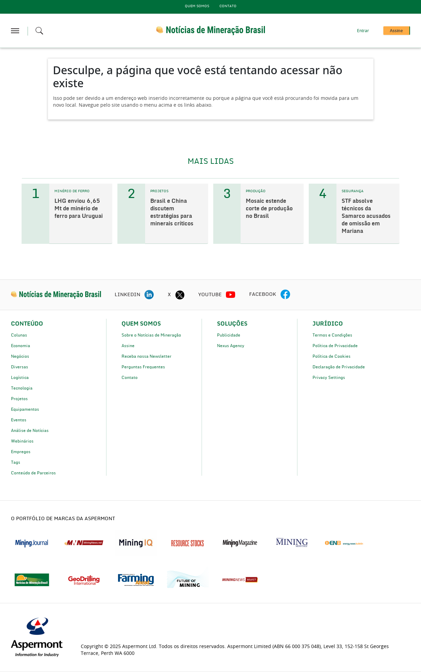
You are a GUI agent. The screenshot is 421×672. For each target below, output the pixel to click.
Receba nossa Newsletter (146, 356)
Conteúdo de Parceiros (33, 473)
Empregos (20, 452)
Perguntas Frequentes (143, 367)
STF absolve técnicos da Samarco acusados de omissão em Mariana (366, 216)
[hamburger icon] (15, 30)
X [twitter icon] (169, 294)
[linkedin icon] (149, 295)
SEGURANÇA (352, 191)
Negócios (20, 356)
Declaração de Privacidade (338, 367)
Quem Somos (197, 6)
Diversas (19, 367)
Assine (128, 346)
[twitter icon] (179, 295)
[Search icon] (39, 31)
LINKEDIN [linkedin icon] (127, 294)
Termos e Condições (332, 335)
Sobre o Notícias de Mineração (151, 335)
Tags (15, 462)
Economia (20, 346)
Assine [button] (396, 31)
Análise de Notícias (30, 431)
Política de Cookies (331, 356)
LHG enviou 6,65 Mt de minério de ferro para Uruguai (78, 208)
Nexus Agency (230, 346)
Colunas (19, 335)
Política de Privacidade (335, 346)
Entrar (363, 31)
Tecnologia (22, 388)
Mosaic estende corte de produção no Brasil (269, 208)
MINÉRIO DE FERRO (72, 191)
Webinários (22, 441)
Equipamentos (25, 409)
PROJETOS (159, 191)
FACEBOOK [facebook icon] (262, 294)
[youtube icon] (230, 294)
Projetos (19, 399)
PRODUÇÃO (256, 191)
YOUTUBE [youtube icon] (210, 294)
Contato (228, 6)
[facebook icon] (285, 294)
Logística (20, 377)
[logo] (56, 294)
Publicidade (228, 335)
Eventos (18, 420)
